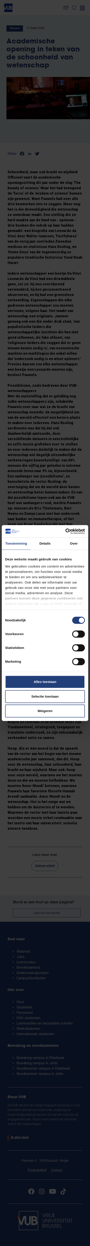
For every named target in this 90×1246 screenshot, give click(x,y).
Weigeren (44, 711)
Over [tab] (74, 543)
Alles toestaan (45, 682)
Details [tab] (45, 543)
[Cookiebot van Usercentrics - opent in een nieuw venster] (65, 531)
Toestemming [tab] (16, 543)
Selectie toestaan (45, 696)
